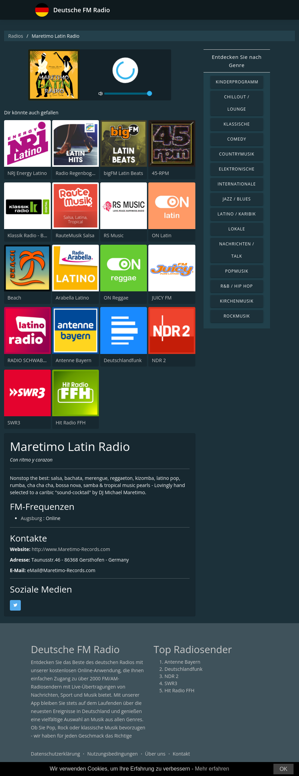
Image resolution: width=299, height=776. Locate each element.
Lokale (236, 229)
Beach (14, 297)
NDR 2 (159, 360)
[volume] (128, 94)
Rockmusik (237, 316)
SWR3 (14, 422)
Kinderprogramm (237, 82)
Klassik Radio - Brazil (30, 235)
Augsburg (31, 518)
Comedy (236, 139)
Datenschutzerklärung (55, 753)
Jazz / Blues (237, 199)
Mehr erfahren (212, 769)
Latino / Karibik (237, 214)
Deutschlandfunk (122, 360)
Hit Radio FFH (71, 422)
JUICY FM (161, 297)
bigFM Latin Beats (123, 173)
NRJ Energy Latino (27, 173)
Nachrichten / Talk (236, 250)
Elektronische (237, 169)
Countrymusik (236, 154)
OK (283, 769)
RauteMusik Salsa (75, 235)
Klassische (237, 124)
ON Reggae (116, 297)
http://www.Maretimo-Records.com (71, 549)
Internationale (237, 184)
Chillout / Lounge (236, 103)
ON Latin (161, 235)
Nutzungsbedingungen (112, 753)
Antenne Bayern (73, 360)
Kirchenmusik (237, 301)
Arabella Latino (72, 297)
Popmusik (236, 271)
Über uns (155, 753)
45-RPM (160, 173)
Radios (15, 36)
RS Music (113, 235)
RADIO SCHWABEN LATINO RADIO (45, 360)
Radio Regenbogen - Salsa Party (90, 173)
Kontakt (181, 753)
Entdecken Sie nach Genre (236, 60)
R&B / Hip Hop (237, 286)
